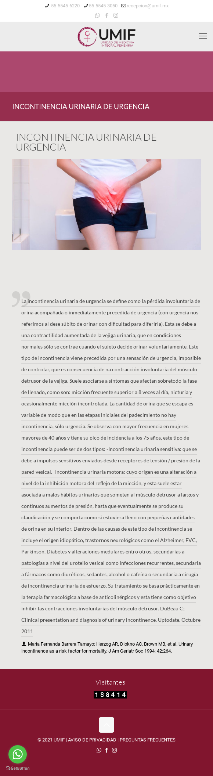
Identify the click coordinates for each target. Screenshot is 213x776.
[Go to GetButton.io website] (17, 768)
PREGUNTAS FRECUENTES (148, 740)
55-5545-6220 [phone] (65, 5)
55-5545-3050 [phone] (103, 5)
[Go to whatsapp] (17, 754)
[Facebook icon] (106, 15)
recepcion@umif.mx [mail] (148, 5)
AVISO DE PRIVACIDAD (92, 740)
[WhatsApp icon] (97, 15)
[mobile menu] (203, 36)
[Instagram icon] (116, 15)
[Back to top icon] (106, 725)
